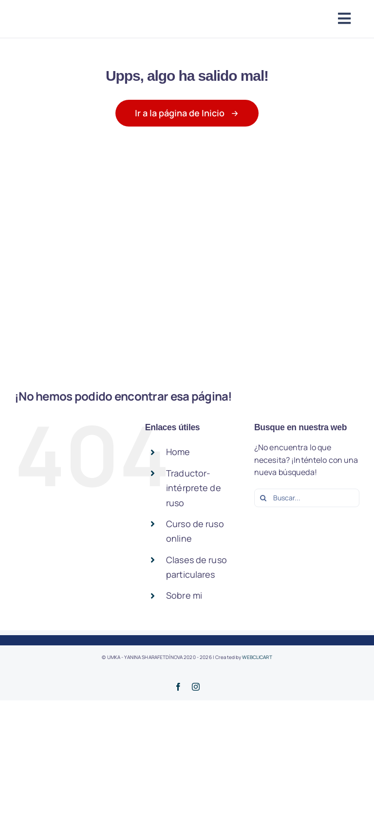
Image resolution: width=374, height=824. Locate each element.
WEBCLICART (257, 657)
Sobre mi (184, 595)
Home (178, 452)
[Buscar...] (306, 498)
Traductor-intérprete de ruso (193, 488)
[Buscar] (263, 498)
